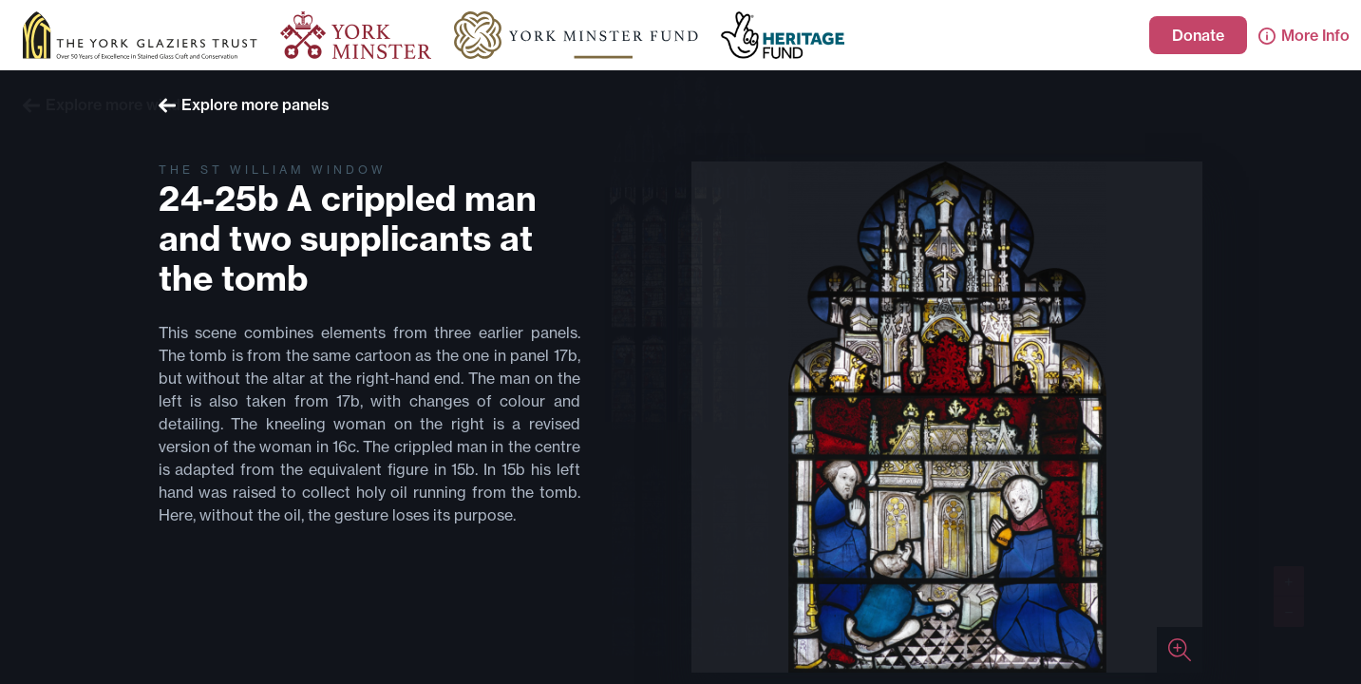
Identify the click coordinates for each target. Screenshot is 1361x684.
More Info (1304, 35)
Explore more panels (244, 104)
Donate (1198, 35)
